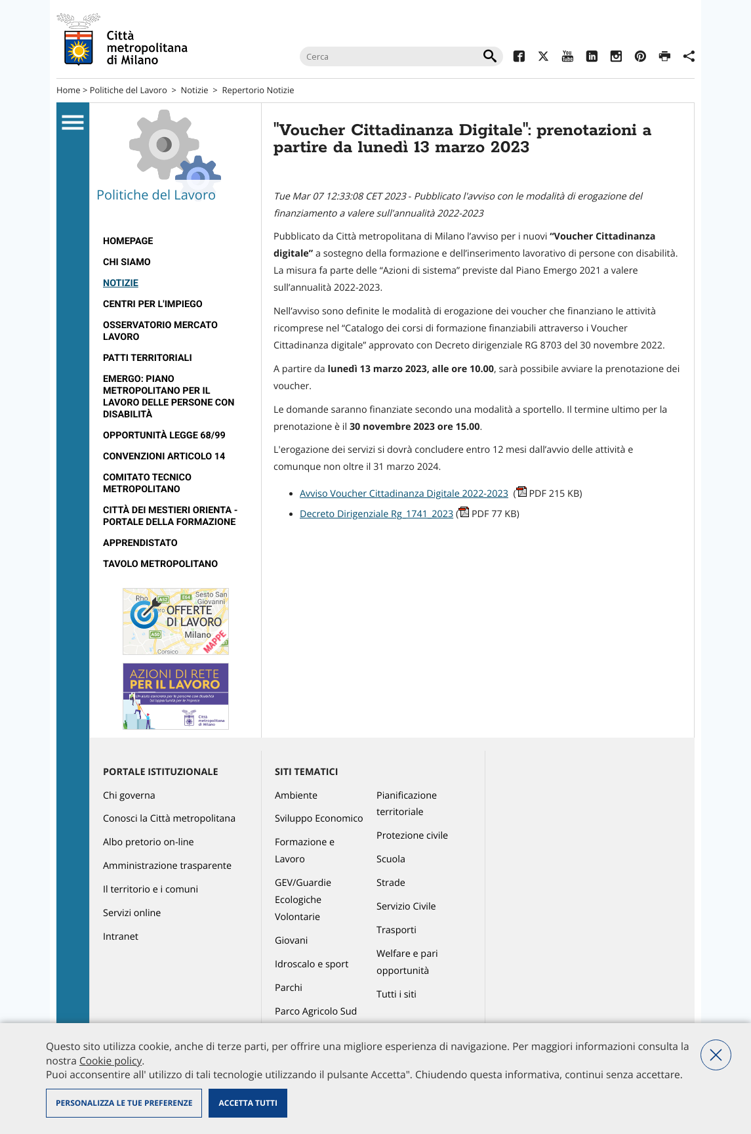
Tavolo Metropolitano (160, 564)
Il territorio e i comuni (150, 889)
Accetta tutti (247, 1102)
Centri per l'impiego (153, 304)
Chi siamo (127, 262)
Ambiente (296, 795)
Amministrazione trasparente (167, 866)
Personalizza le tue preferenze (124, 1102)
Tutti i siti (396, 994)
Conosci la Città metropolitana (169, 818)
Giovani (291, 940)
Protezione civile (412, 836)
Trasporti (396, 930)
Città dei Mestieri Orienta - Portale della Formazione (170, 516)
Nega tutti (715, 1055)
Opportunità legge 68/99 (164, 435)
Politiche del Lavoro (128, 90)
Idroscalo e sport (311, 964)
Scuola (390, 859)
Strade (390, 883)
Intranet (120, 937)
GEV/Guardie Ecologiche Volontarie (303, 900)
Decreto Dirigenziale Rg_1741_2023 (376, 514)
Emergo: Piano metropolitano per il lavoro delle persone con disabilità (168, 396)
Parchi (288, 988)
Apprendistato (140, 543)
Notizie (195, 90)
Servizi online (132, 913)
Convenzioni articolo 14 (164, 456)
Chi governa (129, 795)
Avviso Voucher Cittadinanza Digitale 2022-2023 (404, 494)
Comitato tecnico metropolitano (147, 483)
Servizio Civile (406, 906)
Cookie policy (110, 1060)
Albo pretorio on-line (148, 842)
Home (68, 90)
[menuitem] (175, 241)
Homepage (128, 241)
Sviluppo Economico (319, 818)
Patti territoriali (147, 358)
